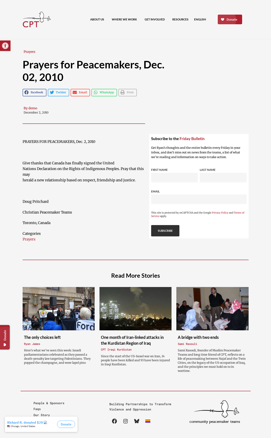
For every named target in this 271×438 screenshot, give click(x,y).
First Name (159, 169)
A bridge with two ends (198, 337)
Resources (180, 19)
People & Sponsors (48, 403)
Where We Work (125, 20)
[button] (5, 45)
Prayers (29, 52)
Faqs (37, 409)
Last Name (208, 169)
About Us (98, 20)
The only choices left (42, 337)
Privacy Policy (220, 212)
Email (155, 191)
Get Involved (156, 20)
